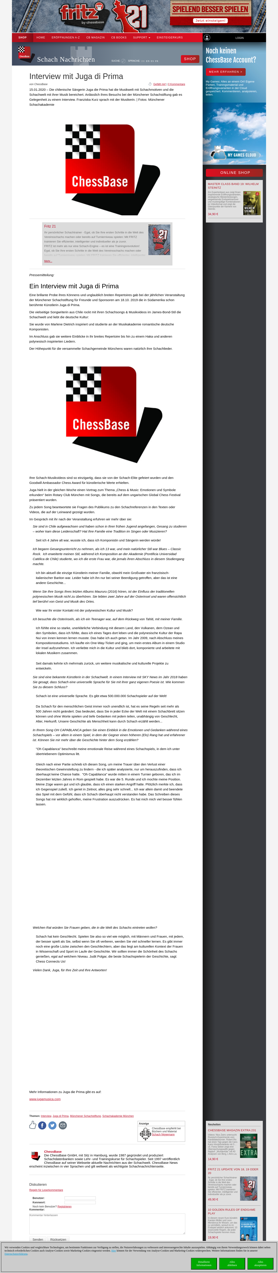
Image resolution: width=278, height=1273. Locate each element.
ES (152, 61)
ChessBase (53, 1151)
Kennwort (39, 1202)
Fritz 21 (50, 226)
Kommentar (36, 1209)
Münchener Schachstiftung (85, 1116)
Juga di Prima (60, 1116)
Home (40, 37)
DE (143, 61)
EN (148, 61)
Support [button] (141, 37)
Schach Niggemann (163, 1134)
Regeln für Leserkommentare (46, 1190)
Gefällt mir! (159, 84)
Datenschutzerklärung (16, 1253)
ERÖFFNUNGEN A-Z (66, 37)
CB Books (119, 37)
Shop (22, 37)
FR (156, 61)
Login (239, 38)
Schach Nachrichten (66, 59)
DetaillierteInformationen (204, 1263)
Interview (46, 1116)
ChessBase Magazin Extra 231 (232, 1130)
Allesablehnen (232, 1263)
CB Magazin (95, 37)
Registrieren (65, 1206)
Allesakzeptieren (260, 1263)
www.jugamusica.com (45, 1099)
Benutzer (38, 1198)
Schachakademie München (118, 1116)
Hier (113, 1250)
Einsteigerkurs (170, 37)
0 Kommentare (176, 84)
